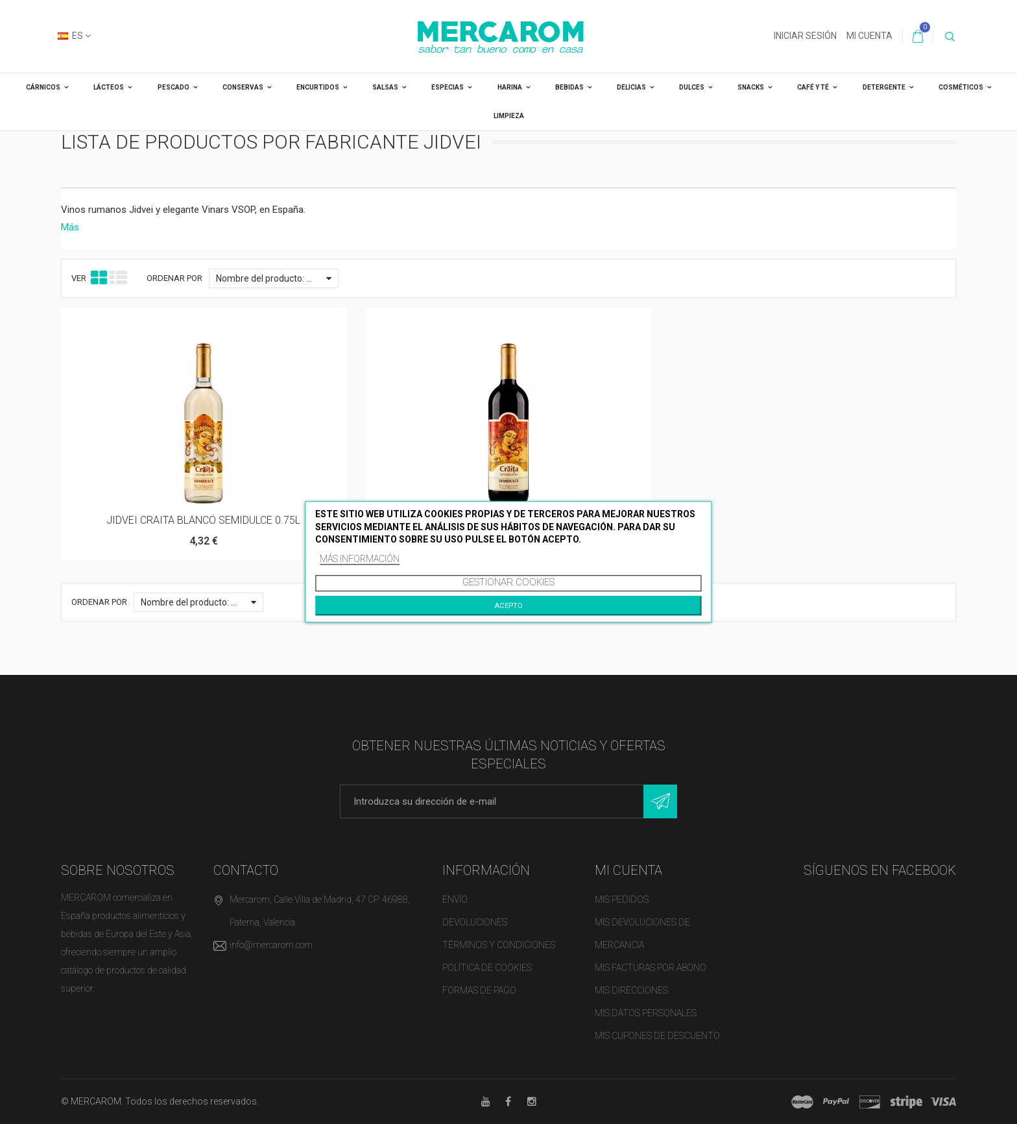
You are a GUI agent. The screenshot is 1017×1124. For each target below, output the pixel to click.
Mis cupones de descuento (657, 1036)
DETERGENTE (884, 87)
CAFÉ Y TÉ (813, 87)
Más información (360, 559)
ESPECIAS (447, 87)
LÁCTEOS (108, 87)
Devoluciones (474, 922)
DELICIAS (631, 87)
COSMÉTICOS (961, 87)
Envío (455, 899)
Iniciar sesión (805, 36)
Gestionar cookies (508, 583)
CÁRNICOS (43, 87)
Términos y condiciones (498, 945)
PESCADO (173, 87)
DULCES (691, 87)
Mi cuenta (869, 36)
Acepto (508, 606)
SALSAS (385, 87)
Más (70, 227)
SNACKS (750, 87)
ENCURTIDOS (317, 87)
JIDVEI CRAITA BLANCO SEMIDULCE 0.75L (203, 520)
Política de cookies (487, 967)
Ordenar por (174, 278)
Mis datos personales (646, 1013)
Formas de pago (479, 990)
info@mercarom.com (271, 945)
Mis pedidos (622, 899)
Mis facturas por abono (650, 967)
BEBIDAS (569, 87)
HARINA (509, 87)
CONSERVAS (242, 87)
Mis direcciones (631, 990)
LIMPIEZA (509, 115)
